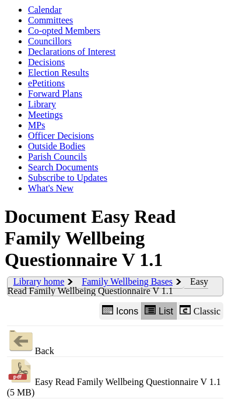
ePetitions (46, 83)
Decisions (46, 62)
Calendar (45, 10)
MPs (36, 125)
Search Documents (63, 167)
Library (42, 104)
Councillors (50, 41)
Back (30, 341)
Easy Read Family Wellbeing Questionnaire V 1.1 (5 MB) (114, 377)
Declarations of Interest (71, 52)
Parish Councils (57, 157)
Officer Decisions (61, 136)
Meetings (45, 115)
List (159, 310)
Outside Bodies (56, 146)
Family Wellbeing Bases (127, 281)
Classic (200, 310)
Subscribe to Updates (67, 178)
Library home (39, 281)
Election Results (58, 73)
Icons (120, 310)
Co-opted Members (64, 31)
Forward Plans (55, 94)
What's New (50, 188)
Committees (50, 20)
